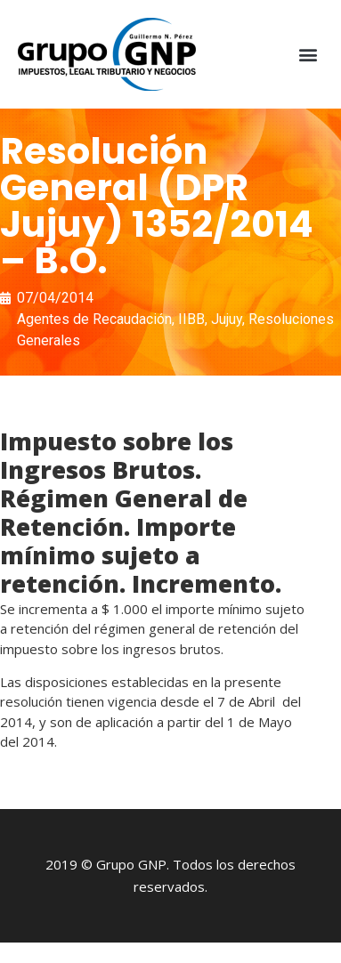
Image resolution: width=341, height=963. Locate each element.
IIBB (191, 319)
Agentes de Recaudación (94, 319)
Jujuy (226, 319)
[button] (308, 54)
